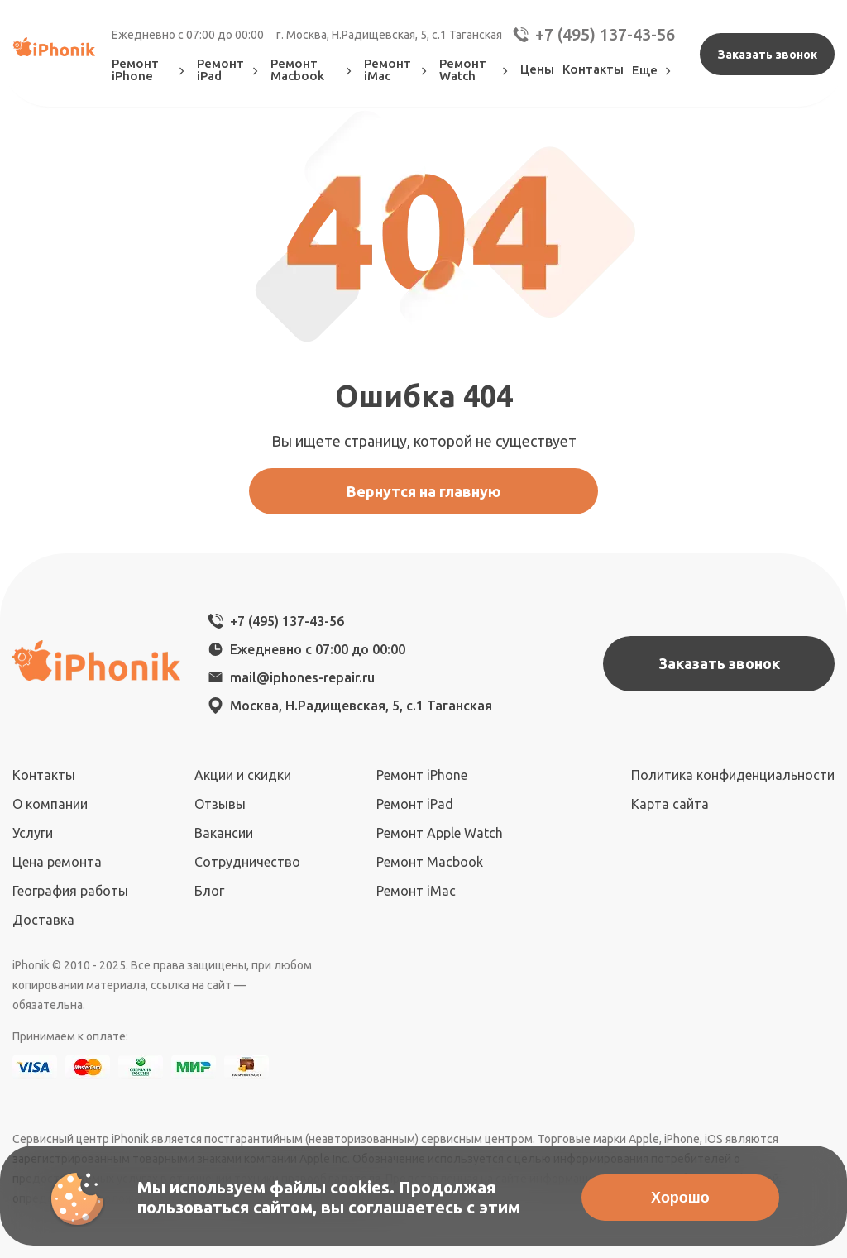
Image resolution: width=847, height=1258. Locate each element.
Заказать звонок (767, 54)
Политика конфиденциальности (733, 775)
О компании (50, 803)
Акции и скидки (242, 775)
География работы (70, 890)
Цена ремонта (57, 861)
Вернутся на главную (424, 491)
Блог (209, 890)
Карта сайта (670, 803)
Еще (653, 70)
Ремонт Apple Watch (439, 832)
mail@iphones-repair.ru (302, 677)
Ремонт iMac (397, 69)
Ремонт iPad (229, 69)
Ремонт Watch (476, 69)
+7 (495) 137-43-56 (592, 35)
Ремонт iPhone (150, 69)
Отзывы (220, 803)
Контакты (593, 69)
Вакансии (223, 832)
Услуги (32, 832)
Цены (537, 69)
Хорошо (680, 1197)
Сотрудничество (247, 861)
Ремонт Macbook (313, 69)
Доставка (43, 919)
